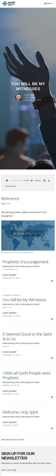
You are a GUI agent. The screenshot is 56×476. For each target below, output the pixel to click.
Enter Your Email (8, 470)
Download (10, 186)
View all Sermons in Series (12, 439)
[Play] (7, 180)
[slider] (17, 180)
